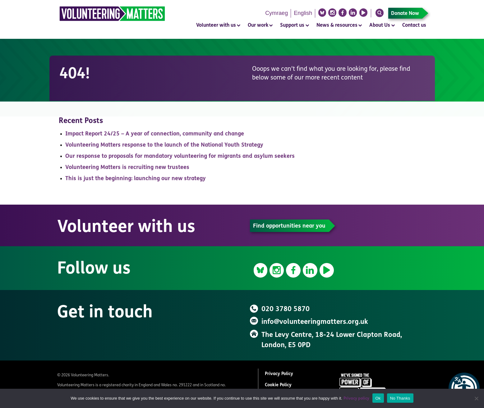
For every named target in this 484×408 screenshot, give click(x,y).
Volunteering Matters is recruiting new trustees (127, 169)
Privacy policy (356, 399)
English (303, 13)
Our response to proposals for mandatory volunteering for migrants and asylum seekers (180, 158)
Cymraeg (276, 13)
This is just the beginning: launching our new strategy (135, 180)
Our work (258, 25)
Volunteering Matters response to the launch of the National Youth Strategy (164, 147)
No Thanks (400, 398)
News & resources (336, 25)
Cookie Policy (278, 385)
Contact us (414, 25)
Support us (292, 25)
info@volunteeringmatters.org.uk (314, 322)
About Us (379, 25)
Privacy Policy (279, 374)
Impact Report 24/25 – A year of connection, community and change (154, 135)
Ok (378, 398)
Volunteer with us (216, 25)
